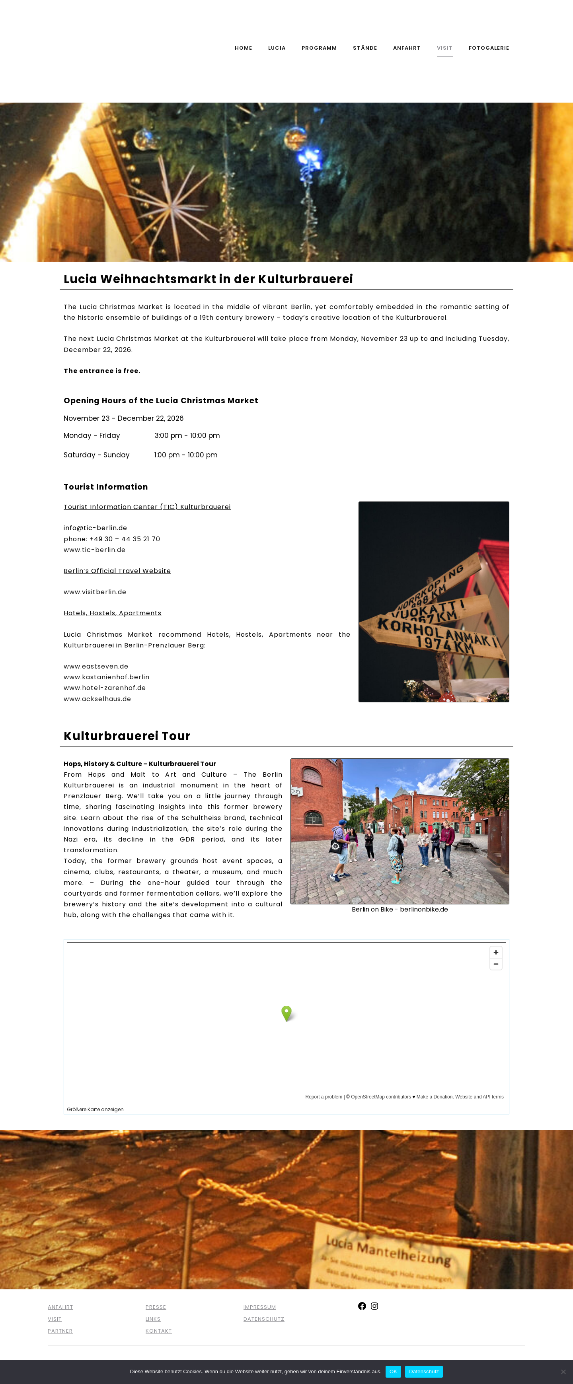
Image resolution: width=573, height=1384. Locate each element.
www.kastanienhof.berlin (107, 677)
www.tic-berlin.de (95, 549)
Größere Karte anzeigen (95, 1109)
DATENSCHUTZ (264, 1319)
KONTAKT (159, 1331)
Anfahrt (407, 48)
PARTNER (60, 1331)
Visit (445, 48)
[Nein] (563, 1372)
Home (243, 48)
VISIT (55, 1319)
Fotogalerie (489, 48)
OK (393, 1371)
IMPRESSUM (260, 1307)
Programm (319, 48)
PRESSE (156, 1307)
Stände (365, 48)
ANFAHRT (60, 1307)
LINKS (153, 1319)
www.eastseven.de (96, 666)
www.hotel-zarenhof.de (105, 687)
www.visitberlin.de (95, 592)
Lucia (277, 48)
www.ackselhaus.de (97, 699)
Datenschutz (424, 1371)
